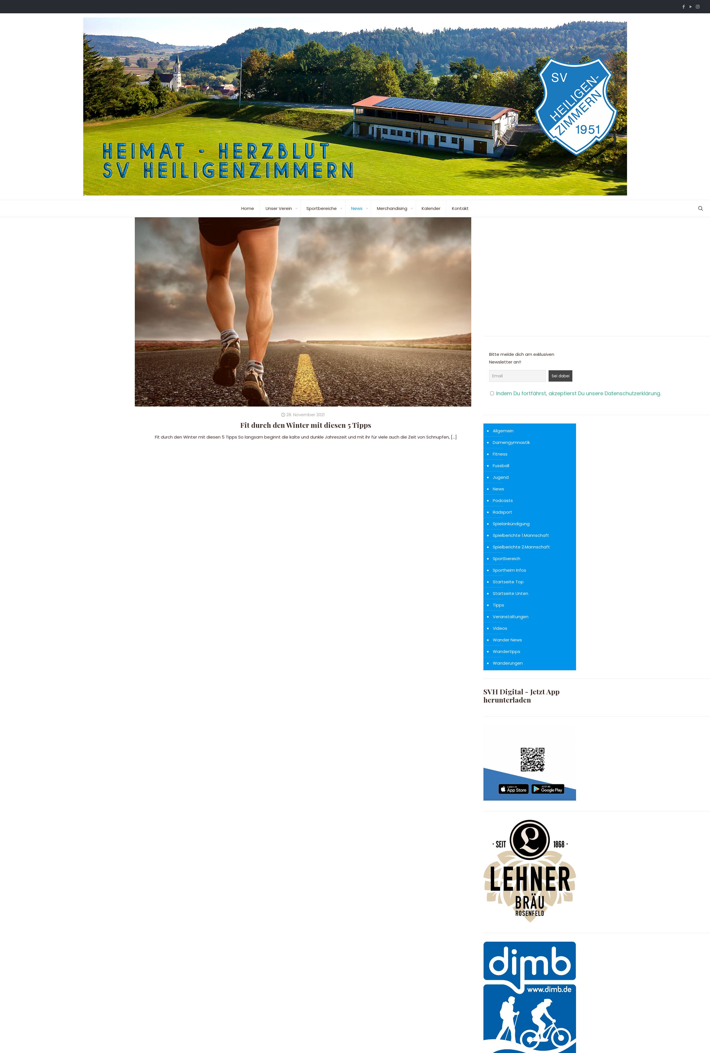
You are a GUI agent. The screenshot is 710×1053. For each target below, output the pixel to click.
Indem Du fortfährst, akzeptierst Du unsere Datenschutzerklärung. (578, 393)
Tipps (498, 605)
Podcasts (503, 500)
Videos (500, 628)
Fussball (501, 466)
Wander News (507, 640)
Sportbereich (506, 558)
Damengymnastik (511, 442)
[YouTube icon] (690, 7)
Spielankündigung (511, 524)
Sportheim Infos (509, 570)
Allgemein (503, 431)
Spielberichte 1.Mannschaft (521, 535)
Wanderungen (508, 663)
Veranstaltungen (510, 617)
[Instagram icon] (698, 7)
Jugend (501, 477)
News (498, 489)
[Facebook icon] (683, 7)
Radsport (502, 512)
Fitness (500, 454)
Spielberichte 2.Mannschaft (521, 547)
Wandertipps (506, 651)
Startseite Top (508, 582)
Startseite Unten (510, 593)
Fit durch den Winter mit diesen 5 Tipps (305, 424)
